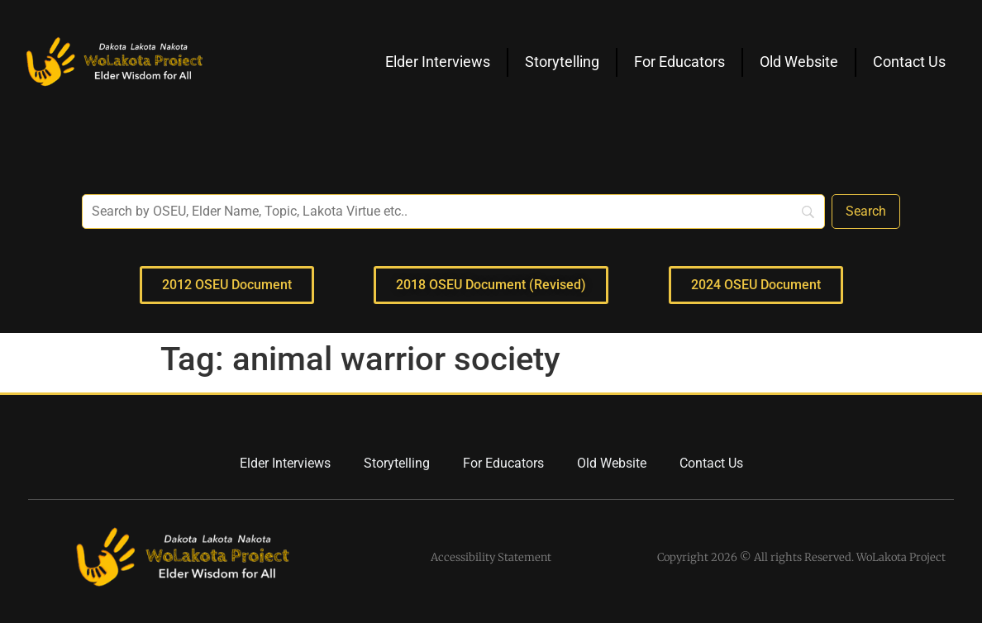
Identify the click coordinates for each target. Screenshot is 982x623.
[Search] (866, 211)
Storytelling (562, 61)
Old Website (799, 61)
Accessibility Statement (491, 557)
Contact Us (909, 61)
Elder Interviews (437, 61)
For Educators (679, 61)
